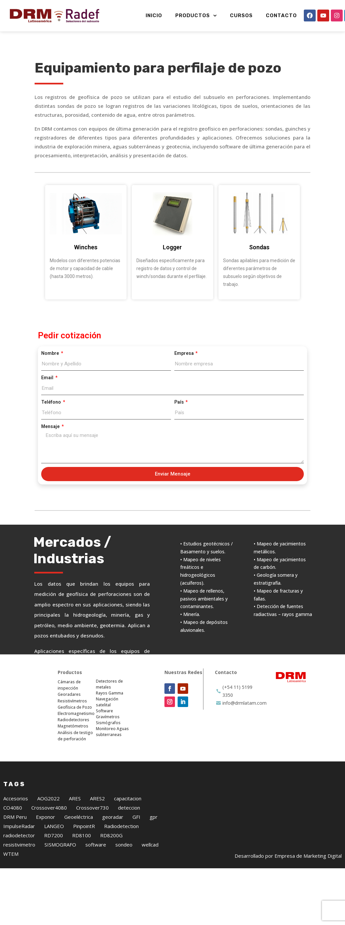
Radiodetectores (73, 720)
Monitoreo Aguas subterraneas (112, 731)
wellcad (150, 844)
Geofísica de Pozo (75, 707)
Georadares (69, 694)
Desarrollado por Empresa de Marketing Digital (288, 855)
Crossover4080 (49, 807)
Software (104, 711)
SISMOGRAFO (60, 844)
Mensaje (51, 426)
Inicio (154, 15)
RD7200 (53, 835)
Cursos (241, 15)
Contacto (281, 15)
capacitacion (127, 798)
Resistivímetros (72, 701)
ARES (75, 798)
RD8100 (81, 835)
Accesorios (15, 798)
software (95, 844)
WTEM (10, 853)
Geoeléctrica (78, 817)
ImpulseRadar (19, 826)
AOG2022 (48, 798)
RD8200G (111, 835)
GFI (136, 817)
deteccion (129, 807)
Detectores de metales (109, 684)
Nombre (50, 353)
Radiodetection (121, 826)
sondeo (123, 844)
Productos (196, 16)
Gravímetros (108, 717)
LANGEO (54, 826)
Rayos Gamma (109, 693)
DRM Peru (15, 817)
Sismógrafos (108, 722)
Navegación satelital (107, 702)
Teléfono (51, 402)
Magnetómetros (73, 726)
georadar (112, 817)
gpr (154, 817)
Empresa (184, 353)
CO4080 (12, 807)
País (179, 402)
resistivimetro (19, 844)
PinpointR (84, 826)
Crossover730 (92, 807)
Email (47, 377)
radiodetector (19, 835)
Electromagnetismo (76, 713)
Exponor (45, 817)
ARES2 (97, 798)
